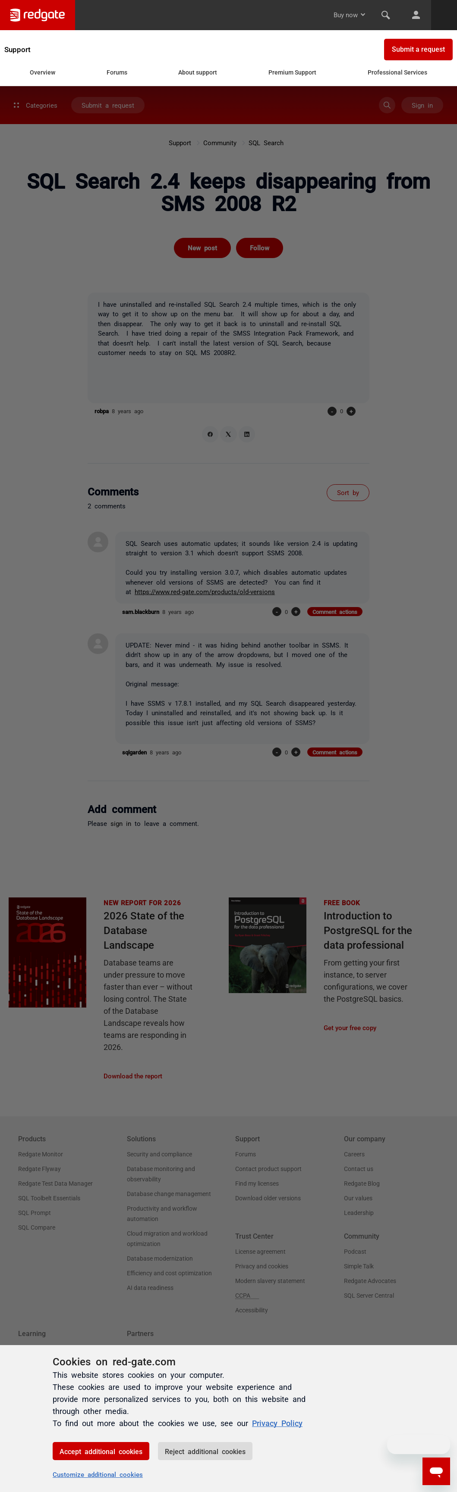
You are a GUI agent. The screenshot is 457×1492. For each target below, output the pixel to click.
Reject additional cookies (205, 1451)
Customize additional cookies (98, 1474)
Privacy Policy (277, 1423)
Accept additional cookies (101, 1451)
